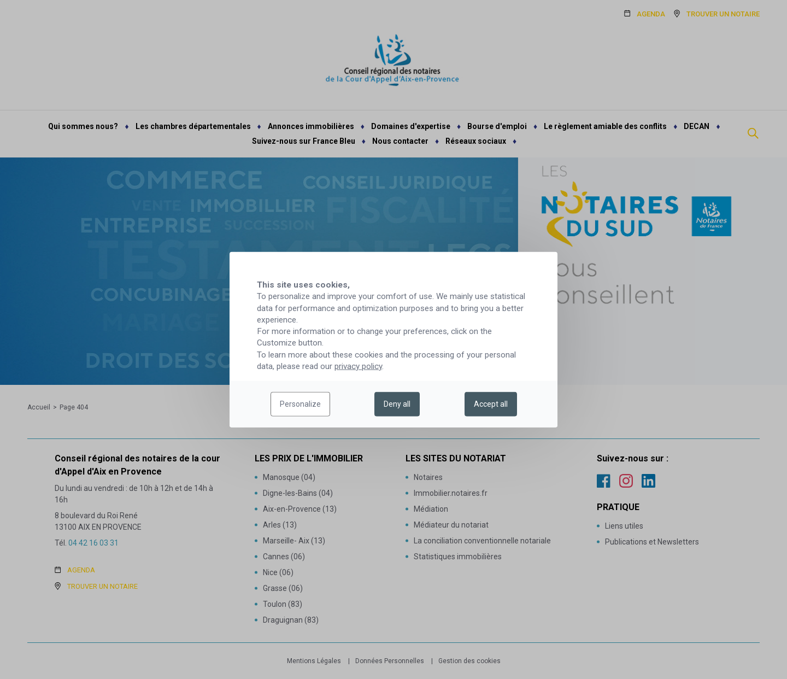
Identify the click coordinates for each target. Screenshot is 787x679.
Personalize (300, 404)
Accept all (491, 404)
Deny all (397, 404)
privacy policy (358, 366)
